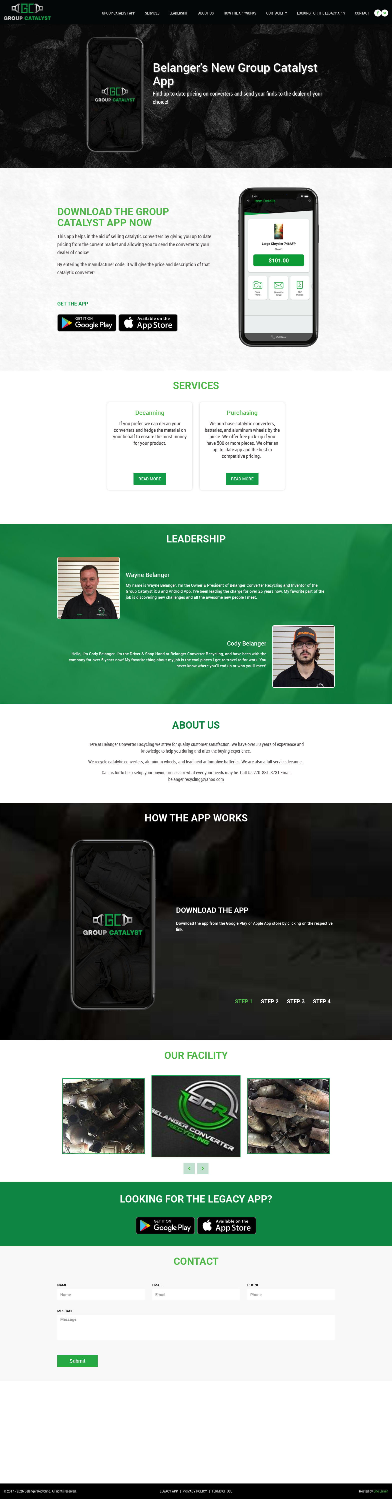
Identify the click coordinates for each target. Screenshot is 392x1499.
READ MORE (149, 479)
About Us (206, 13)
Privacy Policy (195, 1491)
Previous (189, 1168)
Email (157, 1285)
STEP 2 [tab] (270, 1001)
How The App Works (240, 13)
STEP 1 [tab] (244, 1001)
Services (152, 13)
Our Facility (276, 13)
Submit (78, 1360)
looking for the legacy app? (321, 13)
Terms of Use (222, 1491)
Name (62, 1285)
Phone (253, 1285)
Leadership (179, 13)
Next (202, 1168)
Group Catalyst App (118, 13)
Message (65, 1311)
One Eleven (381, 1491)
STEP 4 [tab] (322, 1001)
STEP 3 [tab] (296, 1001)
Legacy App (169, 1491)
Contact (362, 13)
